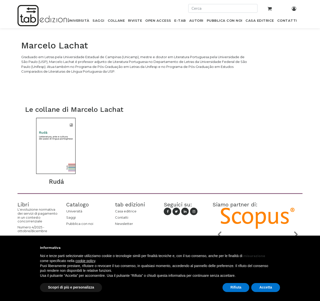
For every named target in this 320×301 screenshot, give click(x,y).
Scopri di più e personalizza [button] (71, 287)
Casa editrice (125, 211)
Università (74, 211)
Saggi (71, 217)
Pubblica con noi (79, 224)
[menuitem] (78, 21)
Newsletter (124, 224)
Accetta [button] (265, 287)
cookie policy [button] (85, 261)
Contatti (121, 217)
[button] (219, 234)
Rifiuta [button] (236, 287)
